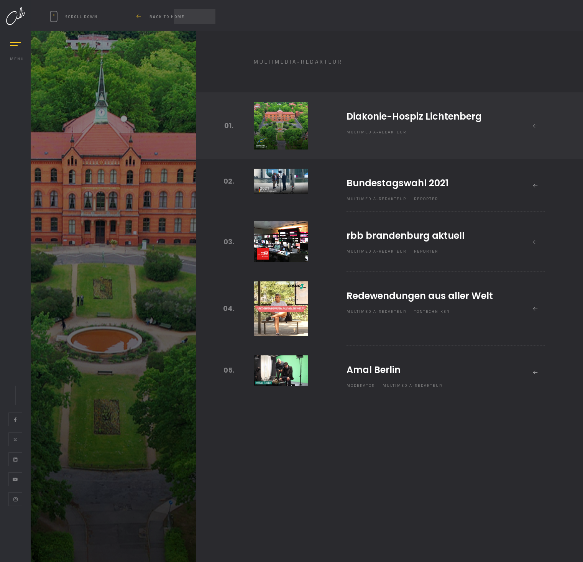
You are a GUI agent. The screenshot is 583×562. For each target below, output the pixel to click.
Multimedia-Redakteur (376, 132)
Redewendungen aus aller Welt (420, 295)
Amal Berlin (374, 369)
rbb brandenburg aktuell (406, 235)
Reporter (426, 199)
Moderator (361, 385)
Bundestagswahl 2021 (397, 183)
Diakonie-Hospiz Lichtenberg (414, 116)
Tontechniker (432, 311)
